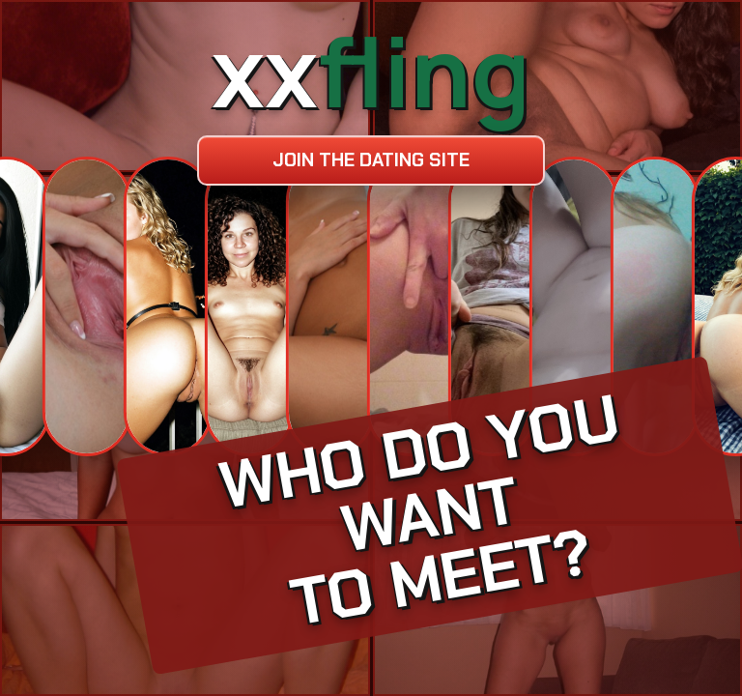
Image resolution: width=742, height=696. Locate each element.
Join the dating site (371, 160)
